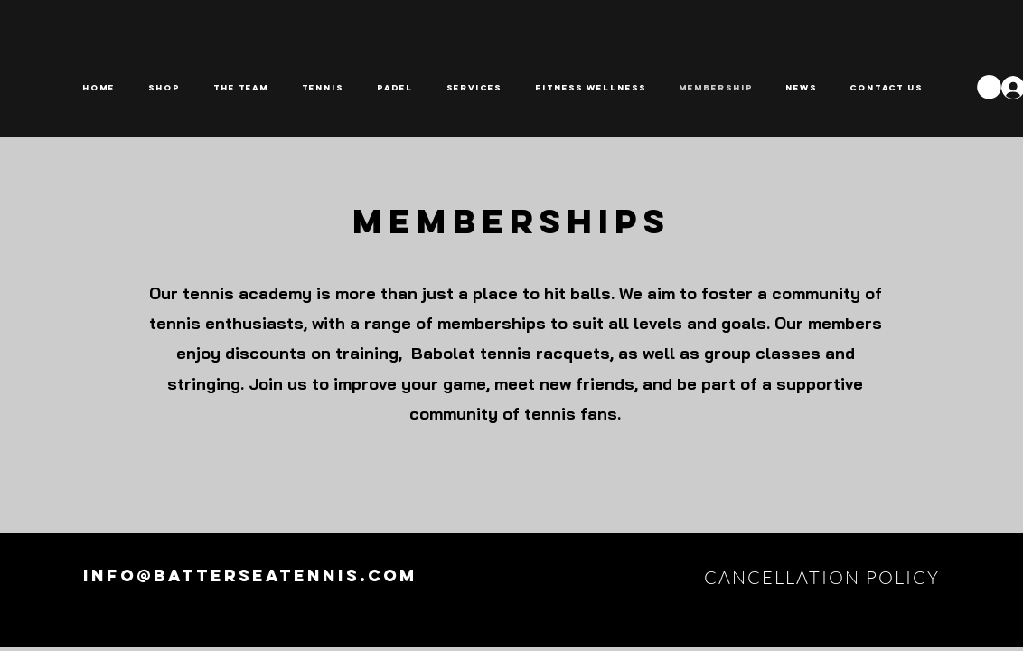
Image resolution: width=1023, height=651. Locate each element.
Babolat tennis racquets (510, 353)
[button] (325, 87)
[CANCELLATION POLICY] (823, 578)
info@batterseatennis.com (250, 575)
